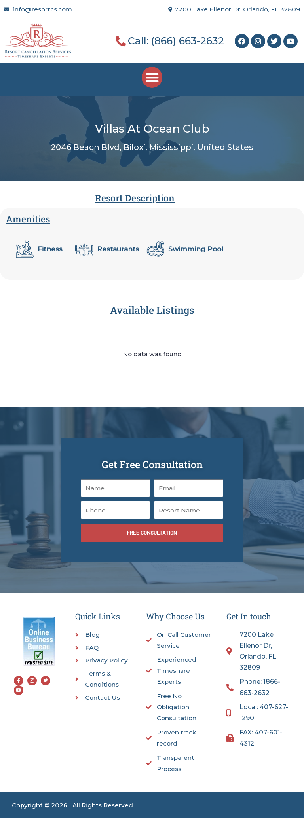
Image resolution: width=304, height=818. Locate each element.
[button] (152, 77)
